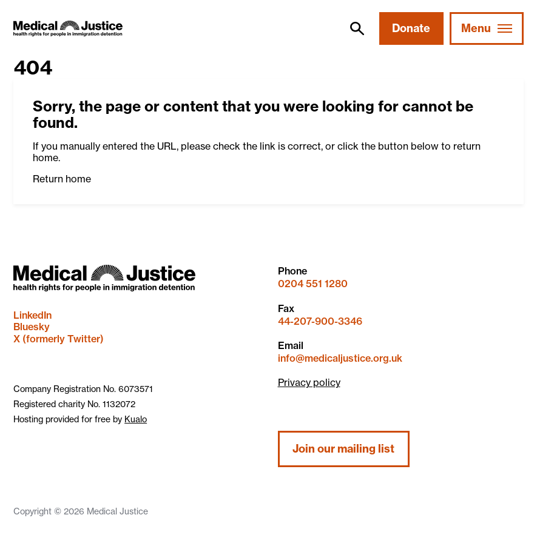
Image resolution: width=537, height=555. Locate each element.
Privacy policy (309, 382)
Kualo (135, 419)
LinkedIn (32, 315)
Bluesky (31, 327)
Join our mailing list (343, 449)
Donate (411, 28)
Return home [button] (62, 179)
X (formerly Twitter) (58, 339)
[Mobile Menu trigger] (487, 28)
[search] (356, 28)
